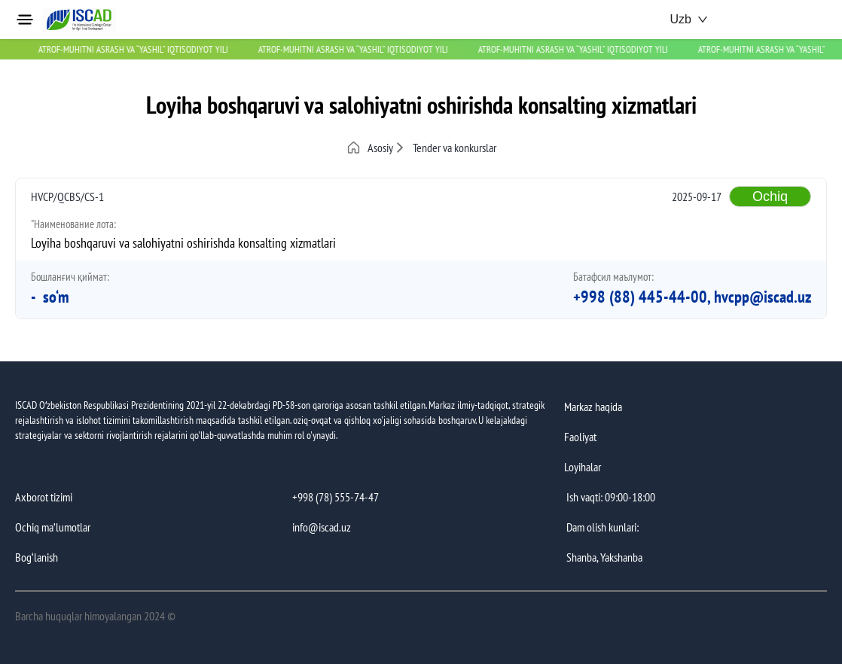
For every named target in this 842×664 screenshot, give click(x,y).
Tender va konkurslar (454, 147)
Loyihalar (582, 466)
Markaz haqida (593, 406)
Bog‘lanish (36, 557)
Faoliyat (580, 436)
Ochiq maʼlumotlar (52, 527)
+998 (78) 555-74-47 (335, 496)
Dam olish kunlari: (602, 527)
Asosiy (369, 147)
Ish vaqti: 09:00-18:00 (610, 496)
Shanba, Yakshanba (604, 557)
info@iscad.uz (321, 527)
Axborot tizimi (43, 496)
